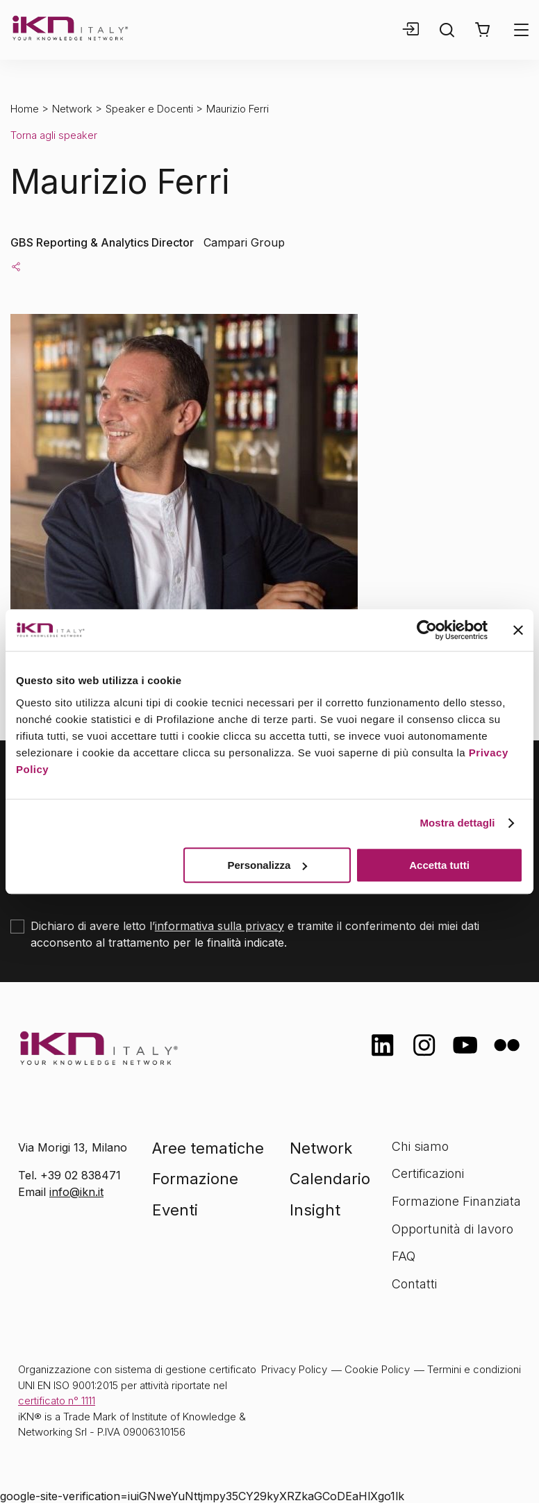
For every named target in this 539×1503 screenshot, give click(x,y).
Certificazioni (428, 1173)
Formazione (195, 1179)
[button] (482, 30)
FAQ (403, 1256)
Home (24, 108)
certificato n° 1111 (56, 1400)
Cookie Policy (377, 1369)
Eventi (175, 1210)
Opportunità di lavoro (452, 1229)
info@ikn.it (76, 1192)
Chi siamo (420, 1146)
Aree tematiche (208, 1148)
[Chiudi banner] (518, 630)
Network (72, 108)
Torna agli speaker (53, 135)
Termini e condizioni (474, 1369)
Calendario (330, 1179)
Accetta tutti (439, 865)
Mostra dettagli (457, 823)
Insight (315, 1210)
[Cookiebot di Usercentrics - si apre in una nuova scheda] (427, 630)
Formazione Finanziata (456, 1201)
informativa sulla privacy (219, 926)
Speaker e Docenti (149, 108)
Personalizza (267, 865)
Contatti (414, 1284)
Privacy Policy (294, 1369)
